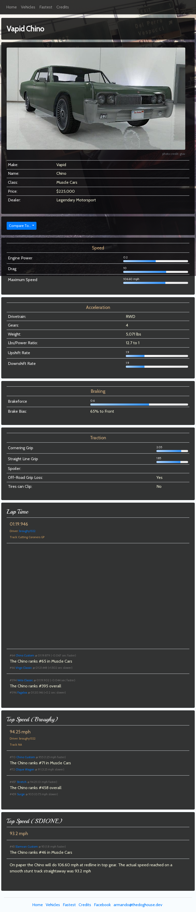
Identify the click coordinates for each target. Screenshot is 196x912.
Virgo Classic (24, 667)
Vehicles (28, 7)
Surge (21, 794)
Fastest (45, 7)
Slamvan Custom (26, 846)
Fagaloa (22, 692)
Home (11, 7)
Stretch (22, 782)
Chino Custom (25, 655)
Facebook (102, 904)
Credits (62, 7)
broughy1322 (27, 531)
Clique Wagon (25, 769)
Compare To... (20, 225)
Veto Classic (25, 680)
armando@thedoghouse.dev (138, 904)
